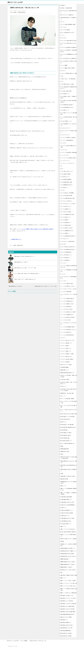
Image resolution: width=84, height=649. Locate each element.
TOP (13, 640)
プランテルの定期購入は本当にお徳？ (67, 214)
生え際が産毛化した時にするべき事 (67, 502)
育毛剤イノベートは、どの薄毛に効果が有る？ (68, 535)
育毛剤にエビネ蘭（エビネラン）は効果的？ (69, 538)
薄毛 (61, 572)
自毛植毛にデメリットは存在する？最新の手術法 (69, 545)
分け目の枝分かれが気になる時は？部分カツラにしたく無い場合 (69, 390)
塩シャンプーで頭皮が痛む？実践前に (67, 398)
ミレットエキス (63, 280)
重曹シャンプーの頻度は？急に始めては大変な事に (69, 589)
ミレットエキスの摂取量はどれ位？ (67, 314)
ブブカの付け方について (65, 176)
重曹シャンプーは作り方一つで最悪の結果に (69, 592)
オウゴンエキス (63, 37)
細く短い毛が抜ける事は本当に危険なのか (68, 531)
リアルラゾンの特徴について (66, 351)
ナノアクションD (64, 149)
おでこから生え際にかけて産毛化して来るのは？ (69, 62)
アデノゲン (63, 21)
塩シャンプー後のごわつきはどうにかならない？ (69, 410)
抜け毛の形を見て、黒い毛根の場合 (67, 424)
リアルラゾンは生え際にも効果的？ (67, 359)
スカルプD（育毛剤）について (66, 121)
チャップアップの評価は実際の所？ (67, 140)
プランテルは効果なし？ (65, 233)
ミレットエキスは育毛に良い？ (66, 332)
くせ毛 (62, 76)
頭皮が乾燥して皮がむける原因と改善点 (68, 611)
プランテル (63, 190)
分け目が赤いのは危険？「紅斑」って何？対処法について (69, 383)
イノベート (63, 35)
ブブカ (62, 168)
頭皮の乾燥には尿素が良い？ (66, 622)
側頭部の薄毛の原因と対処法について (67, 372)
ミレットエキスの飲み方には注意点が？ (68, 317)
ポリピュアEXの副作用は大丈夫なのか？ (68, 249)
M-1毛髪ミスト (63, 5)
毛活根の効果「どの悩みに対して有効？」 (68, 476)
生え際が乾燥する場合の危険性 (66, 496)
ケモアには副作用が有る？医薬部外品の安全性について (69, 87)
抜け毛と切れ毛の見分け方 (65, 419)
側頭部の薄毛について (65, 369)
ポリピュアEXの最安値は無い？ (66, 252)
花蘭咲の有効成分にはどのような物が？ (68, 561)
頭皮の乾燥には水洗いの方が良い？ (67, 625)
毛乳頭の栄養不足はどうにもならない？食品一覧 (69, 462)
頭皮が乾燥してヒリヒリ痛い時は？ (67, 600)
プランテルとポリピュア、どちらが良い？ (68, 203)
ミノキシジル (63, 273)
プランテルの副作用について (66, 209)
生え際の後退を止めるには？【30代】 (68, 518)
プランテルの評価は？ (65, 219)
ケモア (62, 81)
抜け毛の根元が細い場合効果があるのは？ (68, 427)
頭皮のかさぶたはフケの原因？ (66, 617)
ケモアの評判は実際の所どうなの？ (67, 107)
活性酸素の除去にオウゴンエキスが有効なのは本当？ (69, 482)
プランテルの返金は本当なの (66, 225)
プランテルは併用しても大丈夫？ (67, 227)
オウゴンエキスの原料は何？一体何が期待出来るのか (69, 51)
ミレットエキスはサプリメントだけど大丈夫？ (68, 323)
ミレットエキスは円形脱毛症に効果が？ (68, 326)
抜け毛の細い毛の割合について (66, 440)
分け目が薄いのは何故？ (65, 379)
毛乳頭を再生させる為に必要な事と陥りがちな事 (69, 466)
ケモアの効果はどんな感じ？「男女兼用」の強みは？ (69, 97)
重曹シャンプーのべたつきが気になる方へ (68, 585)
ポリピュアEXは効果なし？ (66, 260)
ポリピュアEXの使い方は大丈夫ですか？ (68, 246)
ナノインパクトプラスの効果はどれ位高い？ (69, 157)
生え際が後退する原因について (66, 499)
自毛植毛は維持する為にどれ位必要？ (67, 553)
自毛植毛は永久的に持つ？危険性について (68, 550)
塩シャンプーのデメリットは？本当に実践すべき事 (69, 402)
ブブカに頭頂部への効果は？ (66, 174)
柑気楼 (62, 446)
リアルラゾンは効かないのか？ (66, 356)
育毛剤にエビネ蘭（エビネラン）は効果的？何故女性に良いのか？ (25, 279)
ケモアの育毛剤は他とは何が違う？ (67, 104)
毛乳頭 (62, 454)
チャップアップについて (65, 134)
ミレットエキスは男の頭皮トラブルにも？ (68, 329)
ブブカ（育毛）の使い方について (67, 171)
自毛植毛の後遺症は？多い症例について (68, 548)
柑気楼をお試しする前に (65, 451)
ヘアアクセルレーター (65, 238)
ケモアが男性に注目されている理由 (67, 84)
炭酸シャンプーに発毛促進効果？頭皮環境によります (69, 489)
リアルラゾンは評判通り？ (65, 361)
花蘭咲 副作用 (19, 245)
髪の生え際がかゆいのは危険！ (66, 635)
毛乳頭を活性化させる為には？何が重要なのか (69, 470)
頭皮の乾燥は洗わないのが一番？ (67, 627)
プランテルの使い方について (66, 206)
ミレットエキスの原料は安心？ (66, 306)
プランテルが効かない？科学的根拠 (67, 192)
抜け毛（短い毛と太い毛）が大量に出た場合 (69, 413)
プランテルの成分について (65, 217)
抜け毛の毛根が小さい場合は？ (66, 432)
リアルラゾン (63, 337)
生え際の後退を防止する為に (66, 521)
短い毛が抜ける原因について (66, 523)
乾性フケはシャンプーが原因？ (66, 364)
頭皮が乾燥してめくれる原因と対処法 (67, 606)
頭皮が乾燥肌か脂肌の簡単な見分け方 (67, 614)
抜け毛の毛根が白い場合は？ (66, 435)
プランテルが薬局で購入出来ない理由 (67, 198)
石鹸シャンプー (63, 526)
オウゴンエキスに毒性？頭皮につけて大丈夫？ (68, 44)
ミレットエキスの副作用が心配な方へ (67, 298)
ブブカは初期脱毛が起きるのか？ (67, 184)
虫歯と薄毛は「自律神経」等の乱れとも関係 (69, 575)
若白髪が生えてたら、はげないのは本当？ (68, 569)
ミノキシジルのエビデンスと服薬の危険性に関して (69, 277)
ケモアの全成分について (65, 93)
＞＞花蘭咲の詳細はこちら (15, 239)
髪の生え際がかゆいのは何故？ (66, 633)
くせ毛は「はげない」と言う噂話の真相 (68, 78)
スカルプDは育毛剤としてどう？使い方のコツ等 (69, 124)
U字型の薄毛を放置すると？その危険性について (69, 18)
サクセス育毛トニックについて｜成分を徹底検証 (69, 113)
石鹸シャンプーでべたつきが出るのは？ (68, 529)
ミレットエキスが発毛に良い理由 (67, 283)
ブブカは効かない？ (64, 187)
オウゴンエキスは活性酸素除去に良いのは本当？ (69, 55)
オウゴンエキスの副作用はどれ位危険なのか (69, 47)
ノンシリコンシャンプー (65, 160)
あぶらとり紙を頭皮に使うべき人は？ (67, 32)
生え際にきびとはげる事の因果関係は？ (68, 504)
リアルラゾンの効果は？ (65, 345)
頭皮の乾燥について (64, 619)
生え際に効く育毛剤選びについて (67, 510)
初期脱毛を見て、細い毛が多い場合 (67, 393)
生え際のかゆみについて (65, 515)
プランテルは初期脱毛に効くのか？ (67, 230)
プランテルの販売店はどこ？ (66, 222)
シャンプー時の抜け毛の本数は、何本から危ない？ (69, 118)
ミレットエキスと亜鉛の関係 (66, 291)
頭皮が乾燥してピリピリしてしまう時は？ (68, 598)
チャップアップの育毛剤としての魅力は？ (68, 137)
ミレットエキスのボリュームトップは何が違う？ (69, 295)
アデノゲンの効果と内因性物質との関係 (68, 24)
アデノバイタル (63, 27)
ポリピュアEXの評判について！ (66, 254)
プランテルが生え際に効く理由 (66, 195)
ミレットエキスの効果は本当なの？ (67, 301)
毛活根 (62, 473)
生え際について (63, 507)
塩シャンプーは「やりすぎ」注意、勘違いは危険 (69, 406)
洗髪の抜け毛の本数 (64, 478)
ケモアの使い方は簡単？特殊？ (66, 91)
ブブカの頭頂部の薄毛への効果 (66, 182)
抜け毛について (63, 421)
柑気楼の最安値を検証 (65, 448)
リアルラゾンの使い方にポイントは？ (67, 340)
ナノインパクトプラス (65, 155)
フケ (61, 165)
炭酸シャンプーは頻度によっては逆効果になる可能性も (69, 493)
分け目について (63, 386)
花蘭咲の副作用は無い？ (22, 12)
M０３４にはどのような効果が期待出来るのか (69, 11)
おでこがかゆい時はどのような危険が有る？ (69, 58)
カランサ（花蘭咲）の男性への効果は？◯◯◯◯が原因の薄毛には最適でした (27, 273)
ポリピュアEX (63, 244)
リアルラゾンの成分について (66, 348)
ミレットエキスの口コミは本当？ (67, 309)
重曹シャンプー (63, 577)
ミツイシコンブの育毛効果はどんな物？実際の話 (69, 270)
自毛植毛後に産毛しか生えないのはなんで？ (69, 556)
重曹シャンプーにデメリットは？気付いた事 (69, 583)
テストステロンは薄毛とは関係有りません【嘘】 (68, 146)
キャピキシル (63, 70)
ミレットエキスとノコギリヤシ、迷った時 (68, 288)
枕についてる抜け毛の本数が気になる (67, 443)
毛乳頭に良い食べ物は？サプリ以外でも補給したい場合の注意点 (69, 457)
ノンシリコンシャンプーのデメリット (67, 163)
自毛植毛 (62, 541)
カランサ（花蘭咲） (13, 12)
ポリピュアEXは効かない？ (66, 257)
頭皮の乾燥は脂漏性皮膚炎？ (66, 630)
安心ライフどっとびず (17, 2)
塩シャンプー (63, 395)
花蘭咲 (15, 245)
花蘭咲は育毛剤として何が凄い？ (67, 567)
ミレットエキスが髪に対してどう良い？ (68, 286)
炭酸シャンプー (63, 485)
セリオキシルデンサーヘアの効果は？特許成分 (69, 131)
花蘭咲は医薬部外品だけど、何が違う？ (68, 564)
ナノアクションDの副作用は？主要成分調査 (69, 152)
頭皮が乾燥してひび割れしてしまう (67, 595)
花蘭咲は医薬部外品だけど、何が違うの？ (21, 262)
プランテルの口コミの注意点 (66, 211)
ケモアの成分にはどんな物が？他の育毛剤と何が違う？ (69, 101)
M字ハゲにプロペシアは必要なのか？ (67, 14)
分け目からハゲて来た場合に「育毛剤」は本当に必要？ (69, 376)
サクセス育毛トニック (65, 110)
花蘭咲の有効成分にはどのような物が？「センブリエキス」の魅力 (25, 267)
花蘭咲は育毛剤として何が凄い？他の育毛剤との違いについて (24, 256)
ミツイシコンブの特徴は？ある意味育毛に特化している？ (69, 266)
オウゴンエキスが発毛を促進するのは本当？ (69, 40)
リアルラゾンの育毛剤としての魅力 (67, 353)
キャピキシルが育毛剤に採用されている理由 (69, 73)
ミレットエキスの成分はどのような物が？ (68, 311)
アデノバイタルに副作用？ (65, 29)
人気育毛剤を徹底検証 (65, 367)
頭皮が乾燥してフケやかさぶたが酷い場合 (68, 603)
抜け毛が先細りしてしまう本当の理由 (67, 416)
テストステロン (63, 142)
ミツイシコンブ (63, 262)
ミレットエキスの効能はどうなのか (67, 303)
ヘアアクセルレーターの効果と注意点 (67, 241)
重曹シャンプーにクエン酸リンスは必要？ (68, 580)
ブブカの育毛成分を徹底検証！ (66, 179)
